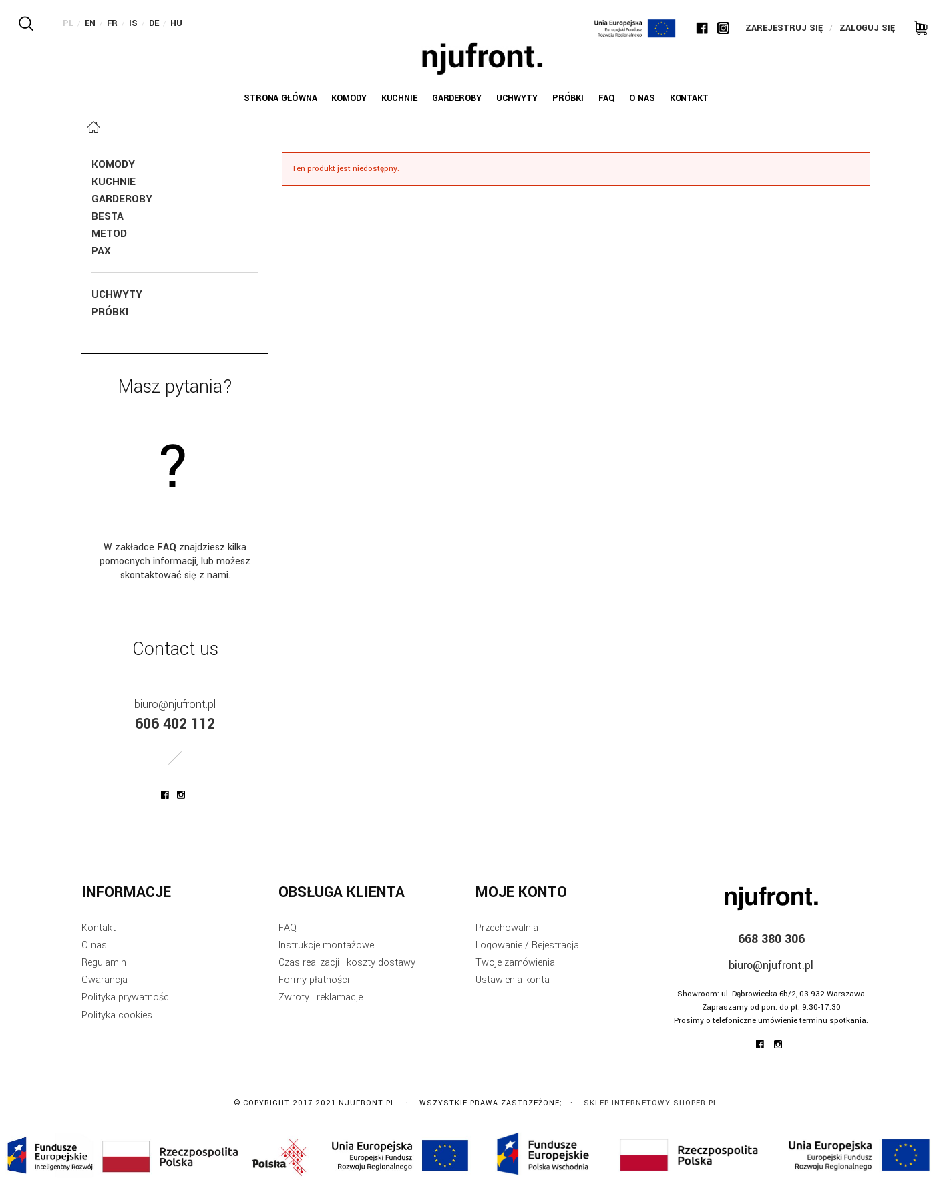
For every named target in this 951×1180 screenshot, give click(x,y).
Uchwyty (116, 294)
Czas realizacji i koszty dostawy (346, 963)
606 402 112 (175, 724)
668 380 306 (771, 939)
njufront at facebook (165, 795)
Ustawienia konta (513, 980)
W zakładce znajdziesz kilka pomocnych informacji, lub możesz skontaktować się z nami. (175, 561)
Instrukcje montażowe (326, 945)
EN (90, 23)
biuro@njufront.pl (175, 704)
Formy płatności (313, 980)
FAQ (287, 928)
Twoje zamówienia (515, 963)
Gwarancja (104, 980)
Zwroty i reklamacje (320, 997)
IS (133, 23)
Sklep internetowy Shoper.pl (651, 1103)
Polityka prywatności (126, 997)
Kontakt (98, 928)
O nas (94, 945)
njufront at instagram (181, 795)
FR (112, 23)
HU (176, 23)
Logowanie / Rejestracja (527, 945)
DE (154, 23)
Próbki (109, 312)
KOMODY (113, 164)
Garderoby (121, 199)
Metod (109, 233)
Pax (101, 251)
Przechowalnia (507, 928)
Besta (107, 216)
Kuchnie (113, 181)
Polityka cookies (116, 1015)
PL (68, 23)
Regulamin (103, 963)
